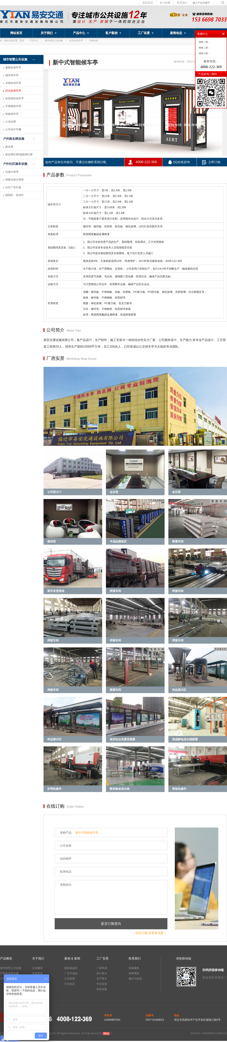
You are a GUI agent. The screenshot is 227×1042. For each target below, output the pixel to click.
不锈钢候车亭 (13, 106)
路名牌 (9, 146)
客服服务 (134, 967)
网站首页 (16, 33)
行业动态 (69, 983)
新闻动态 (178, 33)
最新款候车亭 (13, 67)
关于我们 (49, 33)
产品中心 (81, 33)
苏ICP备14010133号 (91, 1033)
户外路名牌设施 (13, 138)
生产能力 (101, 978)
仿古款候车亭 (76, 40)
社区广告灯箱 (13, 187)
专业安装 (101, 983)
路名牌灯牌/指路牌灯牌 (19, 154)
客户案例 (113, 33)
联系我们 (182, 2)
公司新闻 (69, 978)
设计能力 (101, 973)
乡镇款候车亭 (13, 82)
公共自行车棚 (13, 129)
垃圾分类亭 (12, 171)
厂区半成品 (71, 973)
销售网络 (134, 973)
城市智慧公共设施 (54, 40)
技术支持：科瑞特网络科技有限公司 (209, 1033)
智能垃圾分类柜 (14, 179)
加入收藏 (165, 2)
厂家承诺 (101, 967)
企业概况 (37, 967)
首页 (22, 40)
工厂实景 (146, 33)
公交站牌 (10, 121)
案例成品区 (71, 967)
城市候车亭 (12, 75)
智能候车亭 (12, 113)
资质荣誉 (37, 973)
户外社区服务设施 (15, 163)
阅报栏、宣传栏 (14, 195)
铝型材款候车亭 (14, 98)
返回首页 (147, 2)
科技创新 (101, 989)
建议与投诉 (135, 978)
